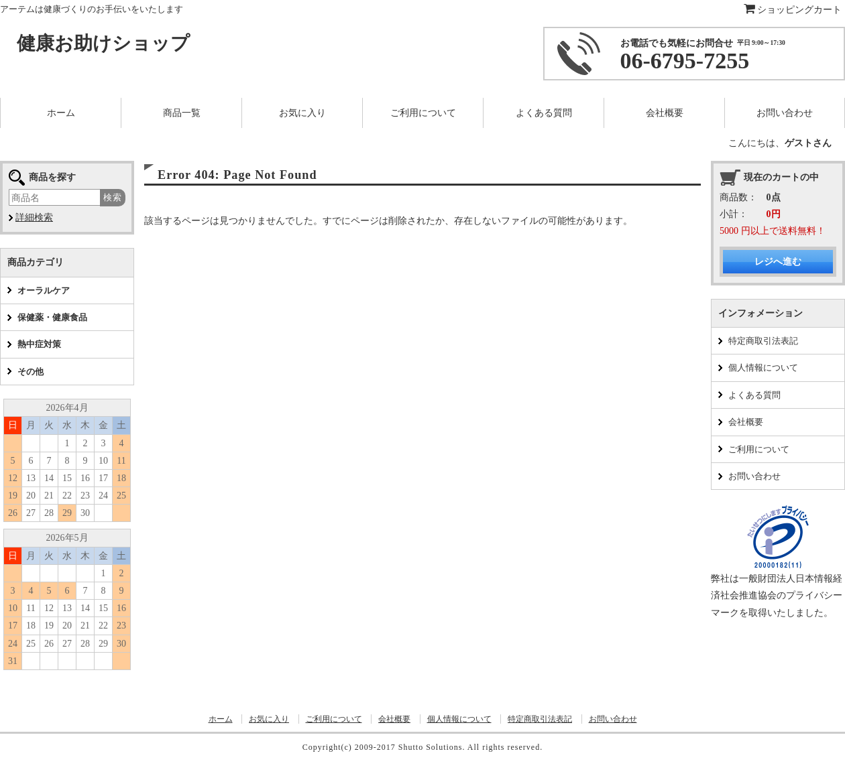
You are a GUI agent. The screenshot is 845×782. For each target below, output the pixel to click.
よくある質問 (754, 395)
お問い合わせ (754, 476)
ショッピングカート (793, 10)
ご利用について (758, 449)
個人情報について (763, 368)
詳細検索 (34, 217)
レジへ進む (777, 262)
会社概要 (745, 422)
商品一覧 (182, 113)
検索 (112, 197)
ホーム (221, 719)
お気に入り (269, 719)
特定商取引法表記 (763, 341)
